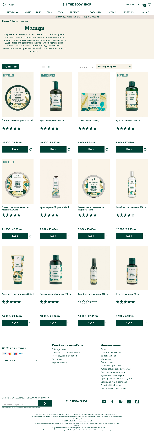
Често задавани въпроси (64, 355)
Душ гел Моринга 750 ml (52, 120)
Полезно (128, 12)
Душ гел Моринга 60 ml (127, 294)
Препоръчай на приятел (113, 372)
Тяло (39, 12)
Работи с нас (107, 362)
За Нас (145, 12)
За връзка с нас (108, 355)
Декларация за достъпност (114, 388)
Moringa (24, 21)
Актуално (12, 12)
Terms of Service (34, 407)
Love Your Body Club (111, 352)
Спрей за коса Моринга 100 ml (93, 294)
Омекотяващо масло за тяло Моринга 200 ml (16, 208)
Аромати (75, 12)
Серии (112, 12)
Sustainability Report (111, 385)
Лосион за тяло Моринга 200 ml (18, 294)
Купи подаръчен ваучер (113, 375)
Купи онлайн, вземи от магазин (116, 368)
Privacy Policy (26, 407)
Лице (28, 12)
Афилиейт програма (111, 365)
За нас (104, 349)
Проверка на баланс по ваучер (116, 378)
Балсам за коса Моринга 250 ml (55, 294)
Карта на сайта (59, 362)
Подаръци (95, 12)
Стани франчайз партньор (114, 381)
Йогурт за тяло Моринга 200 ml (17, 120)
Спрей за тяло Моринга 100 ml (131, 207)
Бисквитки (57, 359)
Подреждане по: (87, 67)
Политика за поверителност (66, 352)
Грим (49, 12)
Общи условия (59, 349)
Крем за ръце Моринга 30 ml (54, 207)
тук (110, 430)
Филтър (10, 67)
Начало (5, 21)
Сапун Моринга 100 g (88, 120)
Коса (60, 12)
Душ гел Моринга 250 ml (128, 120)
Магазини (106, 359)
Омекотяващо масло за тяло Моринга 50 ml (92, 208)
